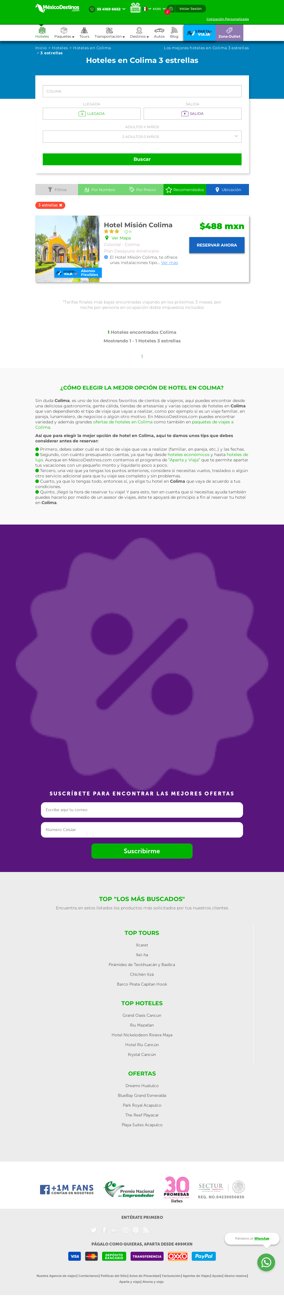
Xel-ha (142, 954)
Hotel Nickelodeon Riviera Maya (142, 1035)
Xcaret (142, 945)
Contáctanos (88, 1276)
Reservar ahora (217, 245)
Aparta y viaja (129, 1281)
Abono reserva (235, 1276)
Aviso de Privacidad (144, 1276)
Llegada (91, 104)
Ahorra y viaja (153, 1281)
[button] (112, 33)
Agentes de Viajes (196, 1276)
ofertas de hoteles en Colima (123, 422)
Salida (192, 104)
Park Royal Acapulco (142, 1105)
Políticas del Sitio (114, 1276)
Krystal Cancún (142, 1054)
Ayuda (217, 1276)
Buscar (142, 159)
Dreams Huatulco (142, 1085)
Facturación (171, 1276)
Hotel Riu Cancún (142, 1044)
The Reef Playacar (142, 1115)
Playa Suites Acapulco (142, 1124)
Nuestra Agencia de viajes (56, 1276)
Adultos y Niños (142, 127)
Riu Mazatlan (142, 1025)
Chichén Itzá (142, 974)
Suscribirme (142, 851)
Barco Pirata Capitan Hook (142, 984)
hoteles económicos (189, 454)
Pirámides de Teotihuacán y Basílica (142, 964)
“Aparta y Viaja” (184, 460)
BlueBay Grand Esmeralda (142, 1095)
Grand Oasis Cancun (142, 1015)
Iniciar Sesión (191, 9)
